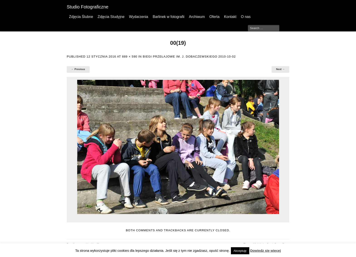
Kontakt (230, 17)
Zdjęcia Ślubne (81, 17)
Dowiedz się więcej (265, 250)
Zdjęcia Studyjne (111, 17)
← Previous (78, 69)
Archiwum (197, 17)
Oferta (214, 17)
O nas (246, 17)
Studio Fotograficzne (87, 6)
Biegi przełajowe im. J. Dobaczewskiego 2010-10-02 (189, 56)
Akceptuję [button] (240, 250)
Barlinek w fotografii (168, 17)
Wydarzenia (138, 17)
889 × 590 (129, 56)
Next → (280, 69)
